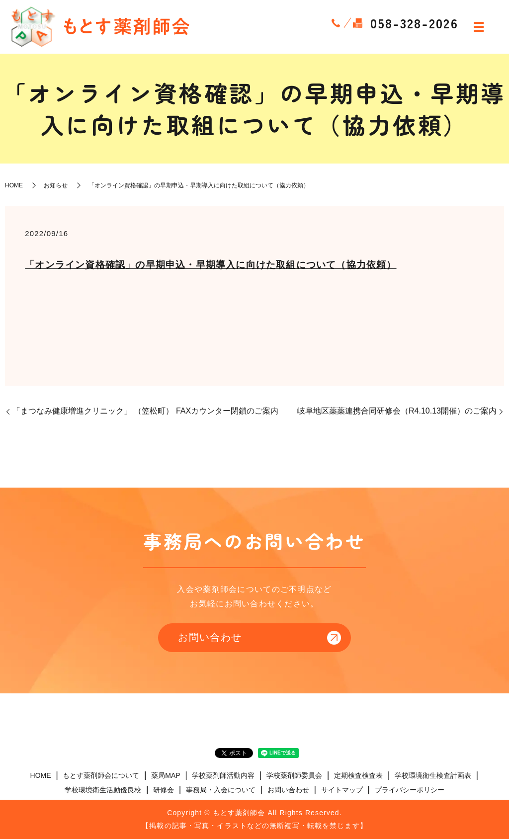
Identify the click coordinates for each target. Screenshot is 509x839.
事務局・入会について (220, 790)
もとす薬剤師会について (101, 775)
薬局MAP (165, 775)
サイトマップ (342, 790)
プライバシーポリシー (409, 790)
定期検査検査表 (358, 775)
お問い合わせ (210, 637)
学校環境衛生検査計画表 (433, 775)
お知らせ (56, 185)
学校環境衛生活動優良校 (103, 790)
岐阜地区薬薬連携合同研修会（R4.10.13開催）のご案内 (397, 411)
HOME (14, 185)
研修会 (163, 790)
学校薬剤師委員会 (294, 775)
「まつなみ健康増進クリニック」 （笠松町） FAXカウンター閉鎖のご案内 (145, 411)
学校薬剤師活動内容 (223, 775)
